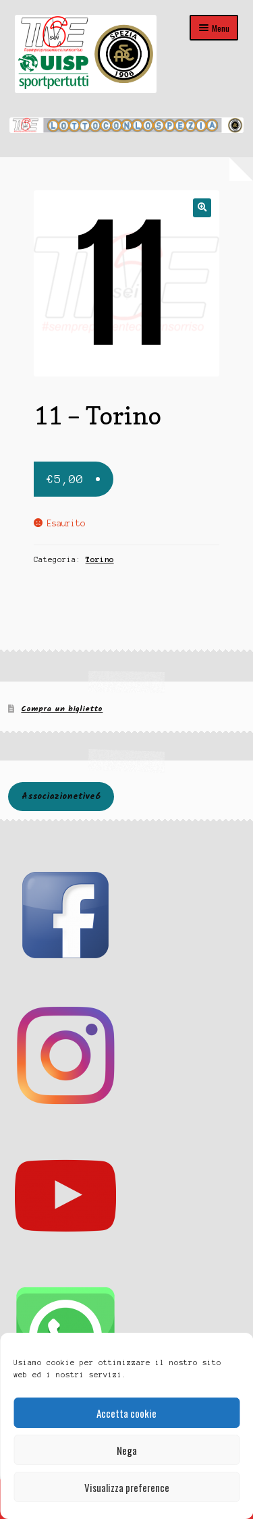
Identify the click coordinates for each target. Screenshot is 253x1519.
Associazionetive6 (61, 797)
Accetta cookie (126, 1413)
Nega (127, 1450)
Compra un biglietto (62, 708)
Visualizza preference (126, 1487)
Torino (100, 559)
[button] (202, 207)
